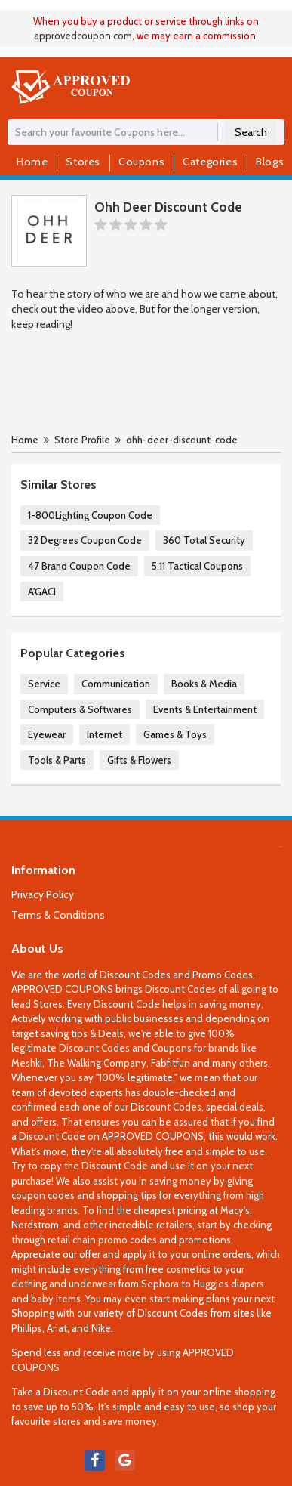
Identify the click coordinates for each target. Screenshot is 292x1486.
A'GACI (42, 591)
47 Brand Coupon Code (79, 566)
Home (32, 161)
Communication (115, 684)
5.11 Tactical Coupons (197, 566)
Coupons (141, 161)
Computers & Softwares (80, 709)
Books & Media (204, 684)
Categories (210, 161)
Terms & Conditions (58, 915)
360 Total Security (204, 540)
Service (44, 684)
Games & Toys (175, 734)
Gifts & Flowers (139, 760)
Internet (104, 734)
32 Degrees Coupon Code (85, 540)
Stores (83, 161)
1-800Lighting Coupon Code (90, 515)
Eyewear (47, 734)
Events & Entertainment (205, 709)
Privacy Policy (42, 894)
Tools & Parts (57, 760)
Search (251, 132)
